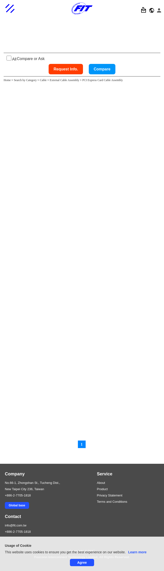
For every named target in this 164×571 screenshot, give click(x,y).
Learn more (137, 552)
